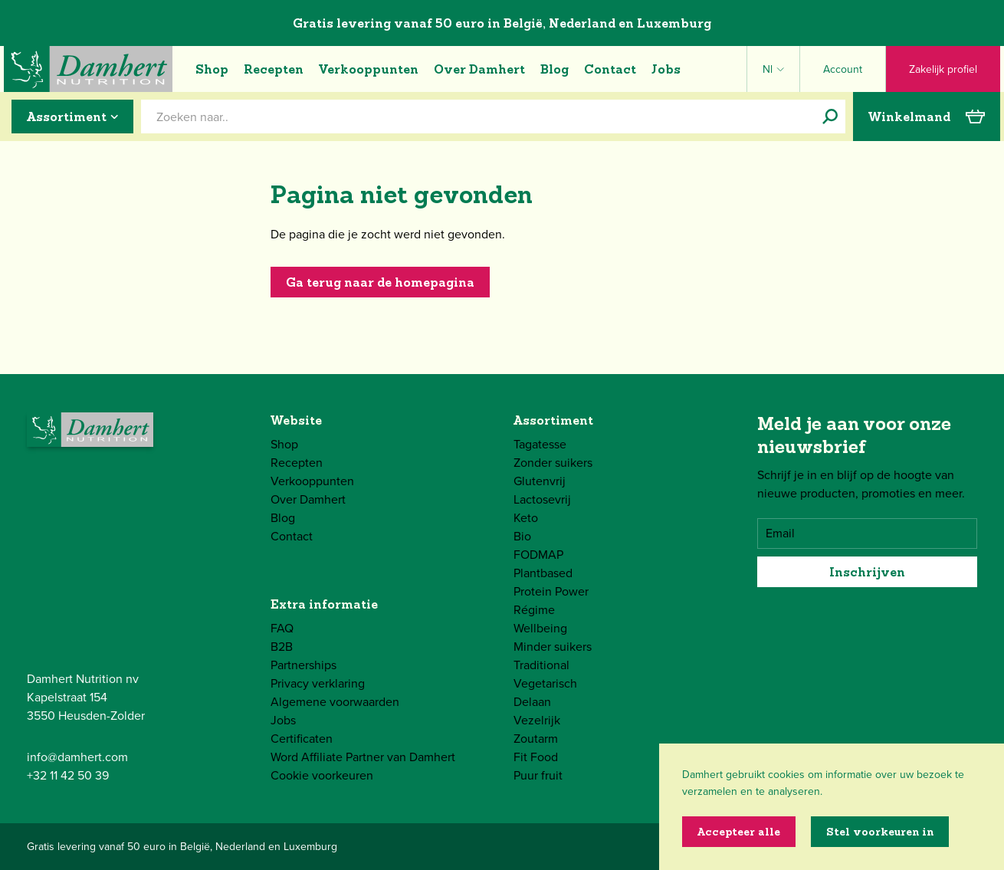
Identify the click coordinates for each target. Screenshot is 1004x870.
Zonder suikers (552, 462)
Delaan (532, 702)
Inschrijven (867, 571)
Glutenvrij (539, 481)
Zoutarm (535, 738)
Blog (554, 69)
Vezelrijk (536, 720)
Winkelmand (926, 116)
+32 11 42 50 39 (68, 775)
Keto (525, 518)
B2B (282, 646)
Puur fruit (538, 775)
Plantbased (543, 573)
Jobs (666, 69)
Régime (534, 610)
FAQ (282, 628)
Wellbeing (540, 628)
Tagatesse (539, 444)
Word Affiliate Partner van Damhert (363, 757)
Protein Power (551, 591)
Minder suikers (552, 646)
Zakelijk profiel (943, 69)
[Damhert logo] (88, 69)
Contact (610, 69)
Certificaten (302, 738)
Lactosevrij (542, 499)
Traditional (541, 665)
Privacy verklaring (318, 683)
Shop (211, 69)
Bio (522, 536)
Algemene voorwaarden (335, 702)
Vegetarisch (545, 683)
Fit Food (535, 757)
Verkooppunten (368, 69)
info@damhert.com (77, 757)
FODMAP (538, 554)
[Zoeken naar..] (830, 116)
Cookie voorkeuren (322, 775)
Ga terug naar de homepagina (380, 282)
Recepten (273, 69)
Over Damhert (479, 69)
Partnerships (303, 665)
